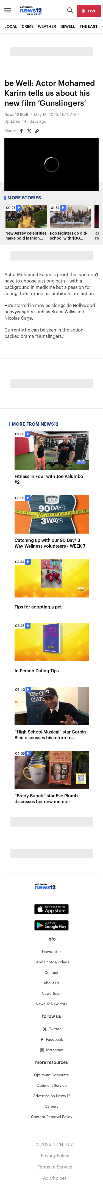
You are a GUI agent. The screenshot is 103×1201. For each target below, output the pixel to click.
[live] (89, 11)
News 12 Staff (16, 115)
